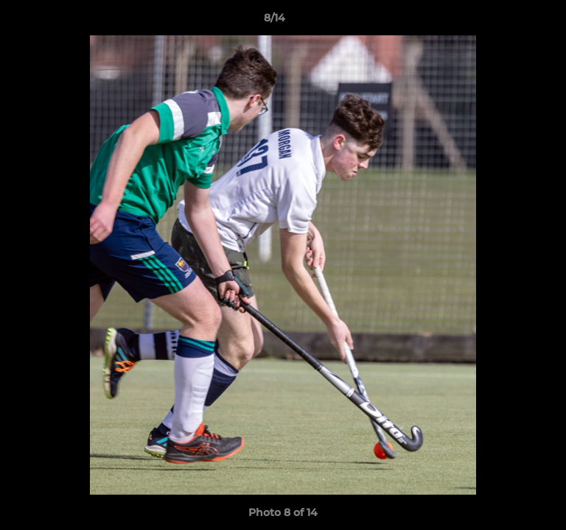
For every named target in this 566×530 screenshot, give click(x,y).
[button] (513, 21)
